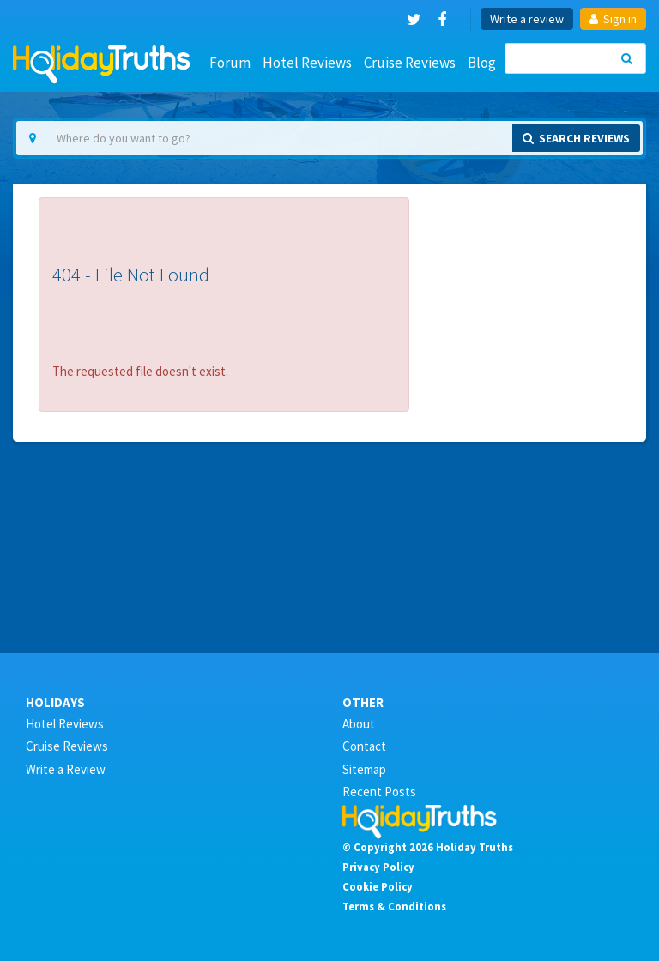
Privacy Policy (378, 866)
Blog (482, 62)
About (358, 724)
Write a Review (66, 769)
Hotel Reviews (307, 62)
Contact (364, 746)
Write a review (527, 19)
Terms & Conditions (394, 906)
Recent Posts (379, 791)
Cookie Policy (377, 886)
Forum (230, 62)
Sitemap (364, 769)
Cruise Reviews (410, 62)
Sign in (613, 19)
